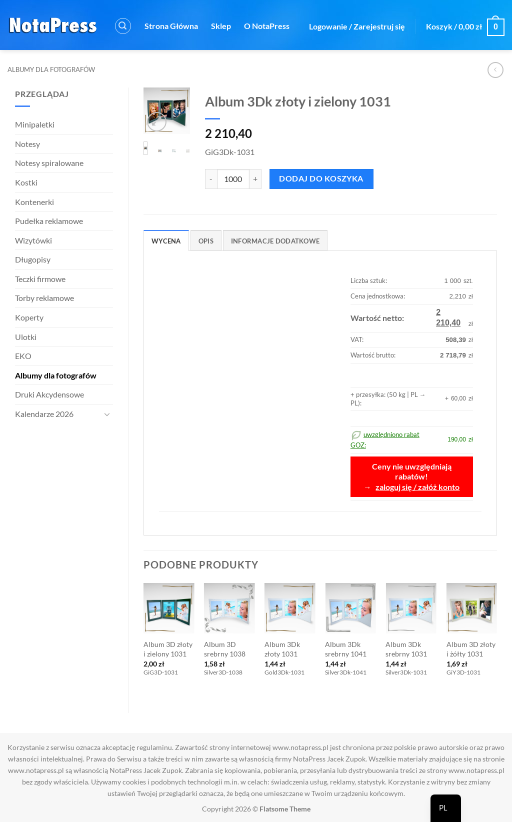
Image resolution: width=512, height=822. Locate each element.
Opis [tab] (206, 241)
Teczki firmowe (40, 279)
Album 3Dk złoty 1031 (282, 649)
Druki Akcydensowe (49, 394)
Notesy (27, 143)
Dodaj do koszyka (321, 178)
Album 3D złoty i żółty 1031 (471, 649)
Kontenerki (34, 201)
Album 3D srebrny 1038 (225, 649)
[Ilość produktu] (233, 179)
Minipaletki (34, 124)
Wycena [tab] (166, 241)
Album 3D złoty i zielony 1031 (168, 649)
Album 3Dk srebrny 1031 (406, 649)
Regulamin (181, 72)
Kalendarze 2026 (44, 413)
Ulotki (25, 337)
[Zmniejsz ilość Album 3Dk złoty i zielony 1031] (211, 179)
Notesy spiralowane (49, 163)
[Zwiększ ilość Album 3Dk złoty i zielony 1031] (256, 179)
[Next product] (495, 70)
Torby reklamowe (44, 297)
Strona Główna (171, 25)
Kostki (26, 182)
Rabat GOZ (261, 72)
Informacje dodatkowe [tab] (275, 241)
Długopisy (32, 259)
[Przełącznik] (107, 414)
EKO (23, 355)
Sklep (221, 25)
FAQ (220, 72)
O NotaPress (267, 25)
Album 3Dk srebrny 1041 (345, 649)
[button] (123, 26)
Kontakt (135, 72)
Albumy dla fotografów (51, 70)
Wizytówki (33, 240)
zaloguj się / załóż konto (418, 487)
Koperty (29, 317)
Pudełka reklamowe (49, 221)
